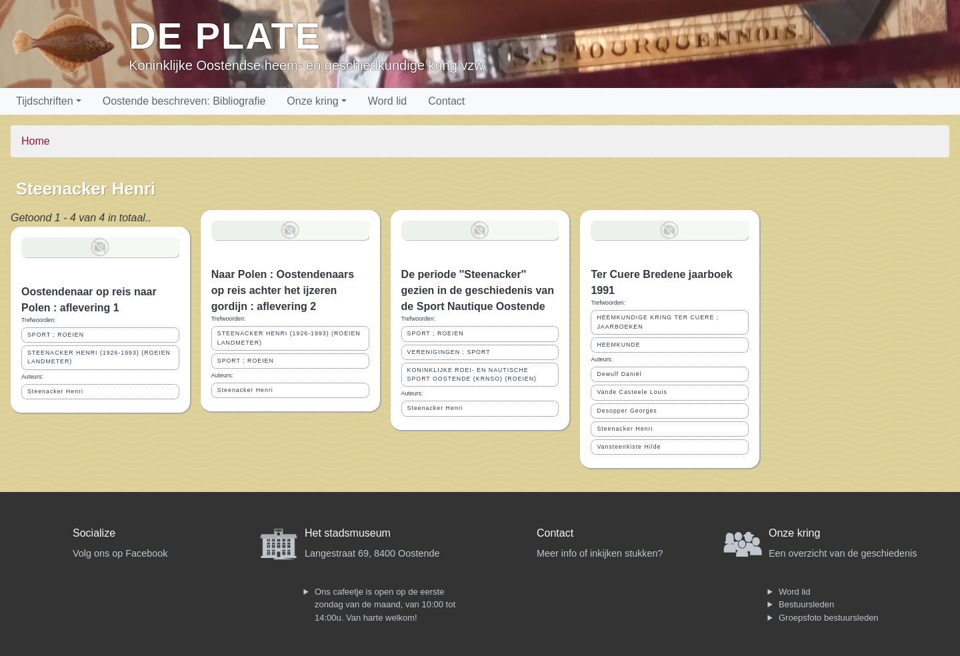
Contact (446, 101)
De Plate (225, 36)
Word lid (387, 101)
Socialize (94, 533)
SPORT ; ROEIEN (55, 334)
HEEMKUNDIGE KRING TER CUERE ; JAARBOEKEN (658, 321)
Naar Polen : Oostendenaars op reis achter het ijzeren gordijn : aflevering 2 (282, 290)
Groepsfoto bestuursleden (829, 618)
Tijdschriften (44, 101)
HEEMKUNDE (618, 344)
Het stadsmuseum (348, 533)
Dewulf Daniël (619, 374)
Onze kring (312, 101)
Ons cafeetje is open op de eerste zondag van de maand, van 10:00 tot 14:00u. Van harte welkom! (385, 605)
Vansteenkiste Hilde (629, 446)
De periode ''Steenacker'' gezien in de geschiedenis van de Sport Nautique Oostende (477, 290)
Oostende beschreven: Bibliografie (184, 101)
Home (35, 141)
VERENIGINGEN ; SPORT (449, 352)
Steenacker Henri (55, 391)
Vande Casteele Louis (632, 392)
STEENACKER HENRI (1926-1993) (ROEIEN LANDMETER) (99, 357)
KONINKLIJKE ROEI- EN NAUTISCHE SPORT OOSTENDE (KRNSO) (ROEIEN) (472, 374)
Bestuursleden (806, 604)
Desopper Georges (627, 410)
